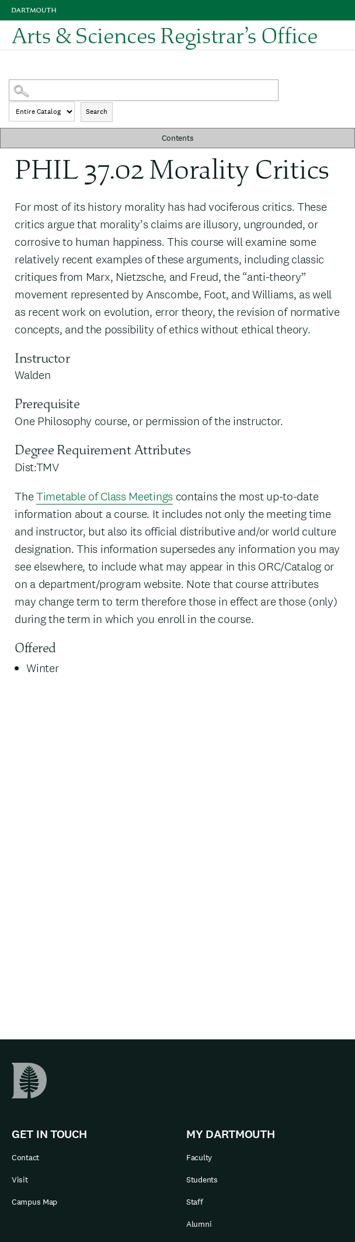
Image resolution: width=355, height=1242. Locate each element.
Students (202, 1179)
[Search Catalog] (144, 90)
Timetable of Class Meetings (104, 496)
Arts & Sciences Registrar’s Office (165, 35)
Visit (20, 1179)
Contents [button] (178, 138)
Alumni (198, 1224)
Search (96, 111)
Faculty (199, 1157)
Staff (194, 1201)
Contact (25, 1157)
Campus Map (34, 1201)
